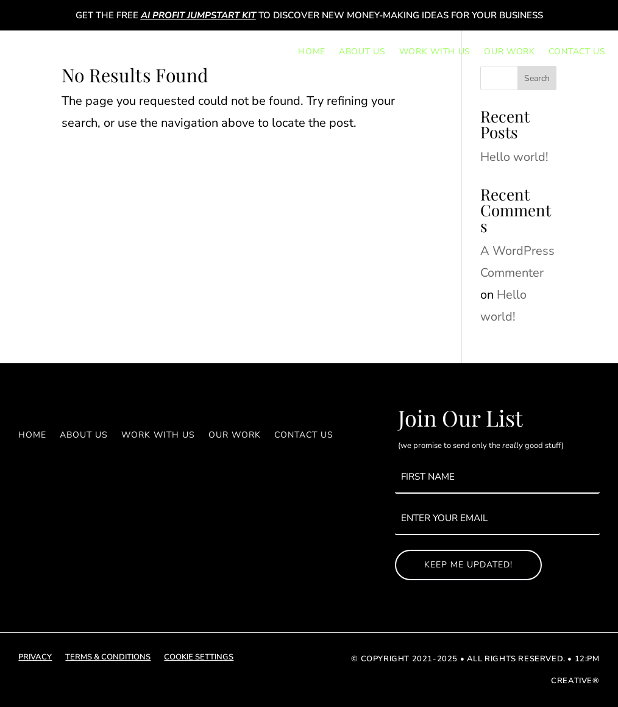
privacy (35, 658)
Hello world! (514, 157)
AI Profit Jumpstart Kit (198, 15)
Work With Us (435, 51)
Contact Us (577, 51)
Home (311, 51)
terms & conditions (108, 658)
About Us (362, 51)
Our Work (509, 51)
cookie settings (198, 658)
